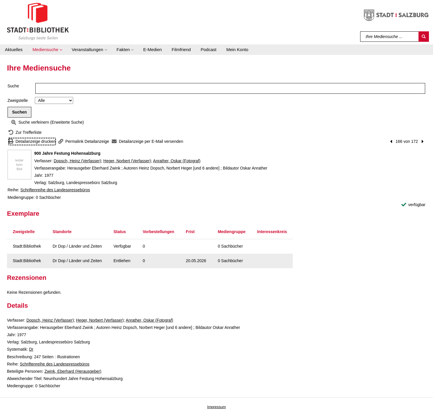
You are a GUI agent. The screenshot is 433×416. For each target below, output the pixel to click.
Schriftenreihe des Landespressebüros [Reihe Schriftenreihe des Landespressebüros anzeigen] (55, 190)
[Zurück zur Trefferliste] (25, 132)
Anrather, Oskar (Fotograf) (176, 161)
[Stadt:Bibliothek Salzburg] (38, 21)
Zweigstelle (18, 100)
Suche (13, 86)
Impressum (216, 407)
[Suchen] (423, 36)
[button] (47, 49)
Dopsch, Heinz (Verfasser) (77, 161)
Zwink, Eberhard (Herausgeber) (72, 371)
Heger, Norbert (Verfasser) (127, 161)
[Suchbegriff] (389, 36)
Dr (31, 349)
